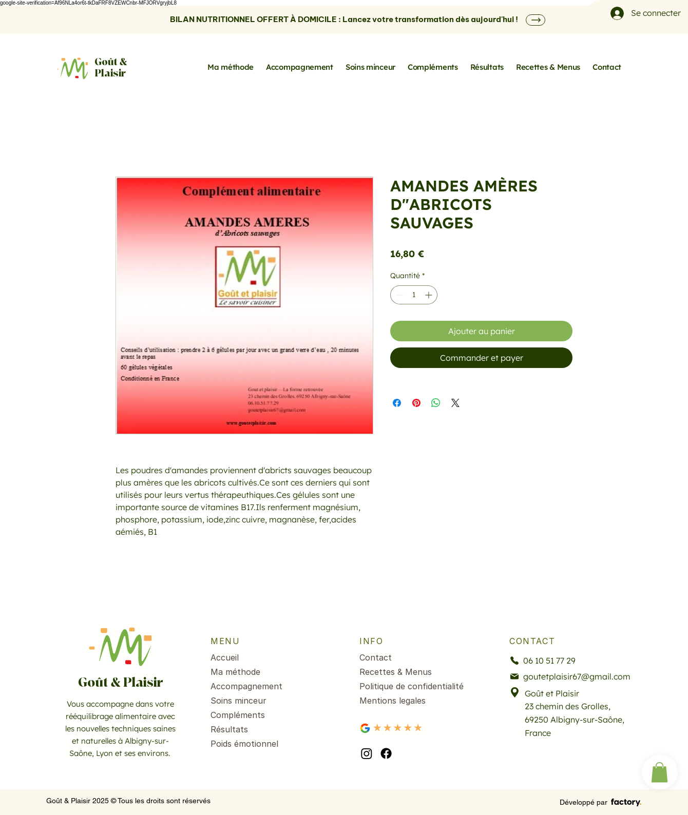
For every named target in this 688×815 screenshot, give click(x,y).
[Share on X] (455, 403)
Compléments (238, 715)
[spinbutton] (414, 295)
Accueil (225, 657)
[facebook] (386, 753)
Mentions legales (392, 700)
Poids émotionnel (244, 744)
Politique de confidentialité (411, 686)
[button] (659, 772)
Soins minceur (238, 700)
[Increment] (429, 295)
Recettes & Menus (395, 672)
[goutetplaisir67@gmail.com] (570, 677)
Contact (375, 657)
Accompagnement (246, 686)
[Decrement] (398, 295)
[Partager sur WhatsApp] (436, 403)
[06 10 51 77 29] (563, 661)
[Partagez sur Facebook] (397, 403)
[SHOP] (535, 20)
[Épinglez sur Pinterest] (416, 403)
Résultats (229, 729)
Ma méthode (235, 672)
